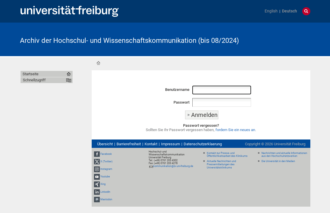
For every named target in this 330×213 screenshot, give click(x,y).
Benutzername (177, 89)
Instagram (106, 169)
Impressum (170, 144)
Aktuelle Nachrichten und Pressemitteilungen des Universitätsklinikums (221, 164)
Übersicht (105, 144)
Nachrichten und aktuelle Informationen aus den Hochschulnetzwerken (284, 155)
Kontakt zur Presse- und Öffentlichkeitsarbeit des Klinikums (227, 155)
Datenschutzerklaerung (203, 144)
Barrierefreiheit (129, 144)
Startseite (98, 63)
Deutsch (289, 11)
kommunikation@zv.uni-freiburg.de (173, 166)
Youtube (105, 176)
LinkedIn (105, 191)
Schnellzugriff (34, 80)
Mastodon (106, 199)
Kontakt (151, 144)
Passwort (181, 102)
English (271, 11)
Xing (103, 184)
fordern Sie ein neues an (235, 130)
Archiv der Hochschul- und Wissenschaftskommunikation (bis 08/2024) (129, 40)
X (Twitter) (106, 161)
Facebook (106, 154)
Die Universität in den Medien (278, 161)
